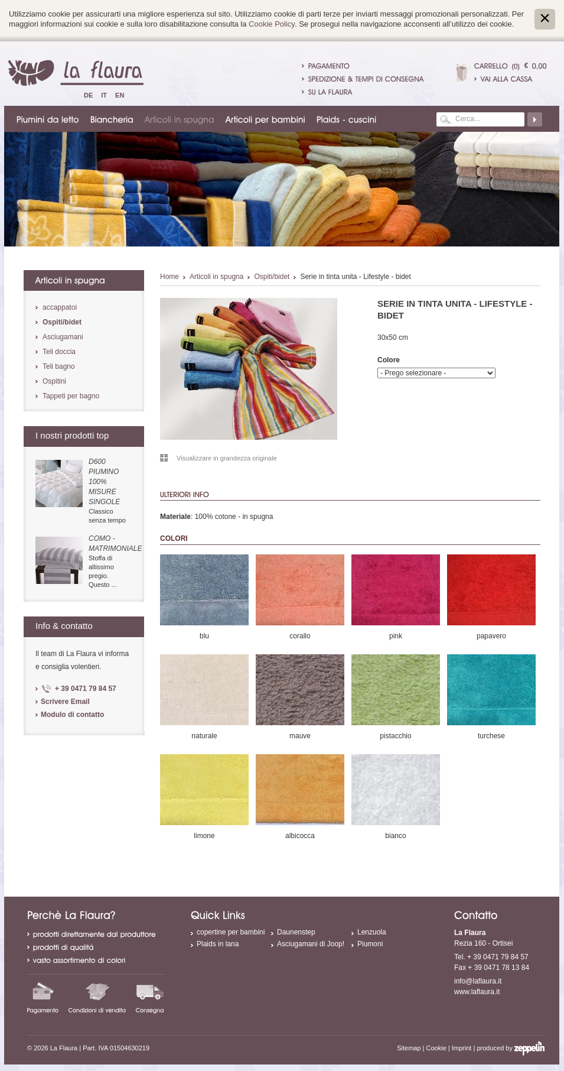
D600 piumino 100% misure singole (104, 481)
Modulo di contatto (72, 714)
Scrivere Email (65, 701)
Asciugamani (63, 337)
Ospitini (54, 381)
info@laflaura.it (477, 981)
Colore (388, 360)
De (88, 95)
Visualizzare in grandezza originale (227, 458)
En (119, 95)
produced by (511, 1047)
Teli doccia (59, 352)
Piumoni (370, 944)
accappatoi (60, 307)
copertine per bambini (231, 932)
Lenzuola (371, 932)
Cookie (436, 1047)
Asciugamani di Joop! (310, 944)
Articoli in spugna (216, 276)
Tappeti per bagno (71, 396)
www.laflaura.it (477, 992)
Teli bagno (59, 366)
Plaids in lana (218, 944)
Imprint (462, 1047)
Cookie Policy (272, 24)
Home (169, 276)
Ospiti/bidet (271, 276)
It (104, 95)
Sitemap (408, 1047)
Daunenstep (296, 932)
